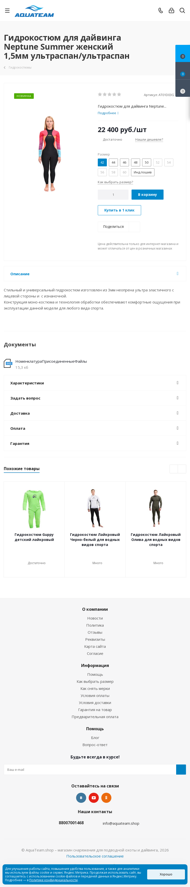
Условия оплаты (95, 695)
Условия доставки (95, 702)
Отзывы (95, 632)
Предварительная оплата (95, 716)
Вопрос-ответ (95, 744)
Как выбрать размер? (115, 182)
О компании (95, 609)
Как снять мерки (95, 688)
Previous (174, 469)
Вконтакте (81, 798)
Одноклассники (106, 798)
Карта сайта (95, 646)
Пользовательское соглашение (95, 856)
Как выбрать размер (95, 681)
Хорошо (166, 874)
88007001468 (71, 822)
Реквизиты (95, 639)
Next (182, 469)
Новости (95, 618)
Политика (95, 625)
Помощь (95, 674)
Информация (95, 665)
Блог (95, 737)
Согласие (95, 653)
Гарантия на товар (95, 709)
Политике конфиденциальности (53, 880)
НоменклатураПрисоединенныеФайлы (51, 361)
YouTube (94, 798)
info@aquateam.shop (121, 823)
